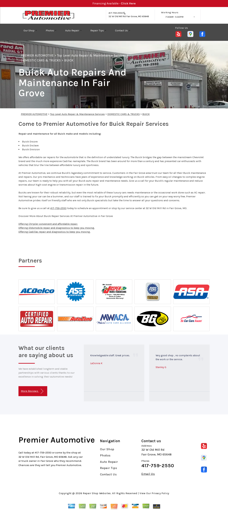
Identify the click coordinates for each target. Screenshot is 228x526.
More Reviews (32, 391)
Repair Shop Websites (97, 493)
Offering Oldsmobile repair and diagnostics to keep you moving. (56, 227)
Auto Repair (72, 30)
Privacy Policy (160, 493)
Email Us (148, 474)
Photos (50, 30)
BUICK (68, 60)
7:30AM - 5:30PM (174, 17)
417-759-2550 (116, 13)
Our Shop (29, 30)
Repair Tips (97, 30)
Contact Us (121, 30)
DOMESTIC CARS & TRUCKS (41, 60)
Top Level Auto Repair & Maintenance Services (91, 55)
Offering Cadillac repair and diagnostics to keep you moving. (54, 231)
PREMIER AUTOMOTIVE (37, 55)
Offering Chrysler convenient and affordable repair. (48, 223)
